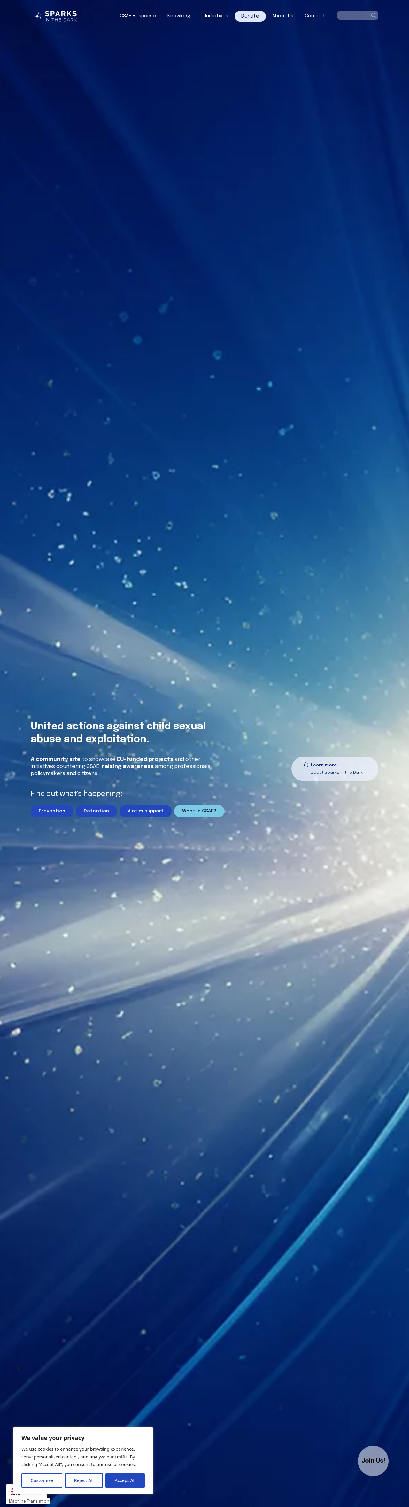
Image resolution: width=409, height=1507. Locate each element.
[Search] (373, 15)
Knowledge (180, 16)
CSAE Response (138, 16)
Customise (42, 1480)
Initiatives (216, 16)
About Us (282, 16)
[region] (83, 1460)
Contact (315, 16)
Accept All (125, 1480)
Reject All (84, 1480)
